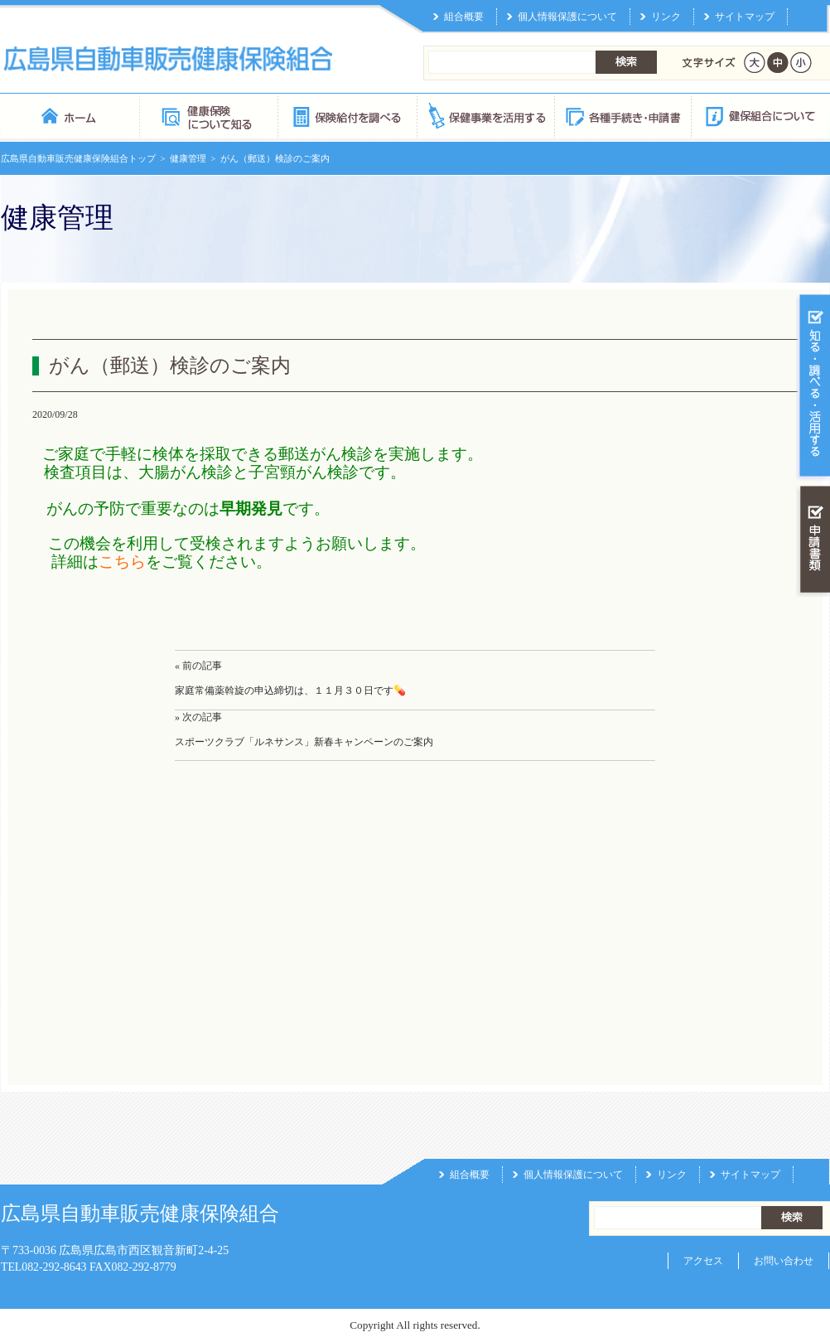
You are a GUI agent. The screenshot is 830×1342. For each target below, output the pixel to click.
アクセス (703, 1261)
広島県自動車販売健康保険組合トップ (78, 158)
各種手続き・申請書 (622, 116)
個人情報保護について (567, 16)
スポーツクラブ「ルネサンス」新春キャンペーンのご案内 (304, 742)
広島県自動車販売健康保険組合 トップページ (70, 116)
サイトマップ (745, 16)
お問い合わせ (783, 1261)
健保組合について (759, 116)
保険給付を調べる (346, 116)
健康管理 (188, 158)
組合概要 (464, 16)
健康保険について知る (208, 116)
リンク (666, 16)
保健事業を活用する (484, 116)
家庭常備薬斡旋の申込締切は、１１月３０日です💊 (290, 690)
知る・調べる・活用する (813, 387)
